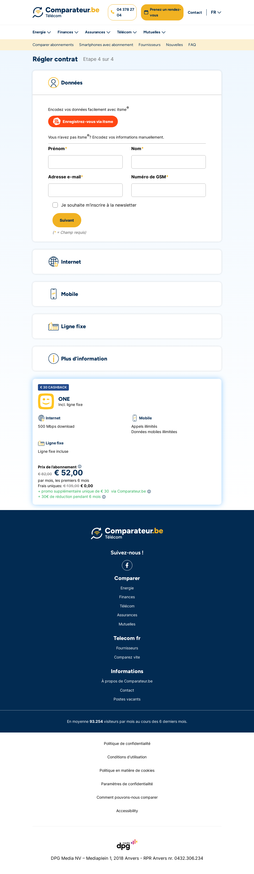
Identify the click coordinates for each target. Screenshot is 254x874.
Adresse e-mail (64, 176)
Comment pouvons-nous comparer (127, 797)
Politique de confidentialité (127, 743)
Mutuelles (154, 32)
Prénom (56, 148)
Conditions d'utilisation (127, 757)
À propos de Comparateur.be (127, 681)
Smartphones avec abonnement (106, 45)
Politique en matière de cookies (127, 770)
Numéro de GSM (148, 176)
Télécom (127, 32)
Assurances (98, 32)
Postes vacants (127, 699)
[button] (122, 12)
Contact (195, 12)
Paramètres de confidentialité (127, 783)
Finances (68, 32)
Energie (42, 32)
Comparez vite (127, 657)
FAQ (192, 45)
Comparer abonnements (53, 45)
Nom (136, 148)
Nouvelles (174, 45)
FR (216, 12)
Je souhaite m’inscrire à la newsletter (98, 205)
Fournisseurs (150, 45)
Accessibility (127, 810)
